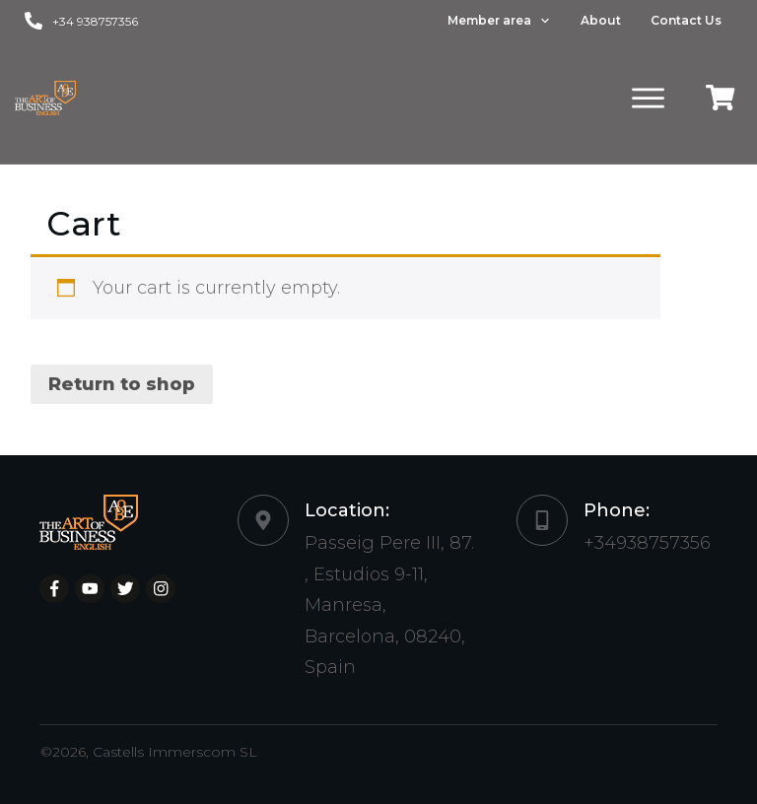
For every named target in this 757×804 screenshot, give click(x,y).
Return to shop (121, 384)
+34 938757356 (95, 21)
